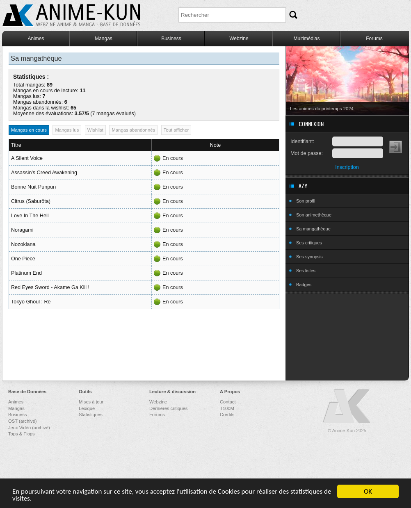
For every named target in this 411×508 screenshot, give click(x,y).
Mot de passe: (306, 153)
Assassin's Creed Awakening (44, 172)
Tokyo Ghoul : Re (31, 302)
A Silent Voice (27, 158)
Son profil (305, 200)
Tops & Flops (21, 433)
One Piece (23, 259)
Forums (374, 38)
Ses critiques (309, 242)
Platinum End (26, 273)
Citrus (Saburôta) (30, 201)
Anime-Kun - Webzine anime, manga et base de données (71, 15)
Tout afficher (176, 130)
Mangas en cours (29, 130)
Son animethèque (313, 214)
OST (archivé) (22, 421)
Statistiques (91, 414)
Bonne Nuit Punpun (33, 187)
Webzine (238, 38)
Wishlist (95, 130)
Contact (228, 401)
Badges (303, 284)
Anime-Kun (347, 406)
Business (171, 38)
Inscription (346, 167)
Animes (35, 38)
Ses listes (305, 270)
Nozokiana (23, 244)
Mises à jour (91, 401)
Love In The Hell (29, 216)
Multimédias (306, 38)
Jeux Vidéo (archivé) (29, 427)
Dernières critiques (168, 408)
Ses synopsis (309, 256)
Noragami (22, 230)
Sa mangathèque (313, 228)
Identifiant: (302, 141)
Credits (227, 414)
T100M (227, 408)
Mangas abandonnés (133, 130)
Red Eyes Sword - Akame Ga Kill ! (50, 287)
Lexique (87, 408)
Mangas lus (67, 130)
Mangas (103, 38)
